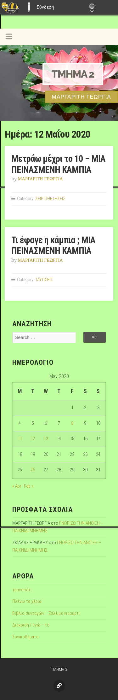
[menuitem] (10, 7)
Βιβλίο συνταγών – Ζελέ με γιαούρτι (46, 613)
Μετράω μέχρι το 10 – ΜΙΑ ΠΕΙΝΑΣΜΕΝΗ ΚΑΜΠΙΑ (58, 164)
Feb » (28, 486)
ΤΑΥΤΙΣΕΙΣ (44, 279)
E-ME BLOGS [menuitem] (28, 7)
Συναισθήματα (25, 637)
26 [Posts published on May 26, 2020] (33, 470)
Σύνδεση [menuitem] (45, 7)
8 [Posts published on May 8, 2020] (72, 423)
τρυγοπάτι (22, 590)
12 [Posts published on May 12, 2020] (33, 438)
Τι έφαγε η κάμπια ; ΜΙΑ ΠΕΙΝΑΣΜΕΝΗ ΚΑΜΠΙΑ (53, 245)
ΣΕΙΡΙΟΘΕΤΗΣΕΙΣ (50, 198)
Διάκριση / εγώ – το (30, 625)
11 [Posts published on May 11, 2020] (20, 438)
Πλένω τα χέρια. (27, 601)
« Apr (16, 486)
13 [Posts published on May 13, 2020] (46, 438)
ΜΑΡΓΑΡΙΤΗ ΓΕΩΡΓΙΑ (40, 178)
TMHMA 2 (72, 74)
